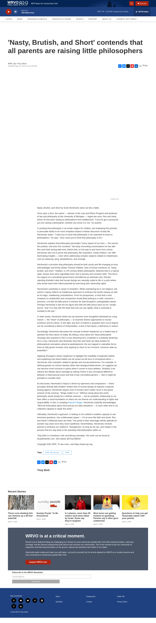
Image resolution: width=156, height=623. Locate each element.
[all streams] (142, 17)
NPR (67, 458)
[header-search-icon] (132, 6)
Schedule (59, 607)
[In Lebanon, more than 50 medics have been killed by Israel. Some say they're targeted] (78, 507)
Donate (144, 6)
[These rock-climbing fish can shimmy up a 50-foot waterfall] (21, 507)
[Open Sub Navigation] (14, 24)
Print (145, 70)
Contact (89, 607)
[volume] (16, 17)
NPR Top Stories (52, 458)
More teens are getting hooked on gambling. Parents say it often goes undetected (105, 522)
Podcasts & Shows (61, 24)
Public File (121, 602)
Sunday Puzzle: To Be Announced (47, 519)
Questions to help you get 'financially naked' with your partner (135, 521)
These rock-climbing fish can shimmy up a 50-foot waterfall (20, 521)
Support (93, 24)
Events (79, 24)
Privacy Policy (122, 607)
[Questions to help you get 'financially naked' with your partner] (135, 507)
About (58, 602)
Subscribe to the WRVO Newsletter (27, 578)
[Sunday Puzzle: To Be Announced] (49, 507)
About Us (106, 24)
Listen (9, 24)
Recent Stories (17, 496)
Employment (90, 602)
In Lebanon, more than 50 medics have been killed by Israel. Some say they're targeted (77, 522)
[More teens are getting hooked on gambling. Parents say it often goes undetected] (106, 507)
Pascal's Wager (75, 408)
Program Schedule (37, 24)
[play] (8, 17)
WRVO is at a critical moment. (55, 541)
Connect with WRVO (126, 24)
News (19, 24)
